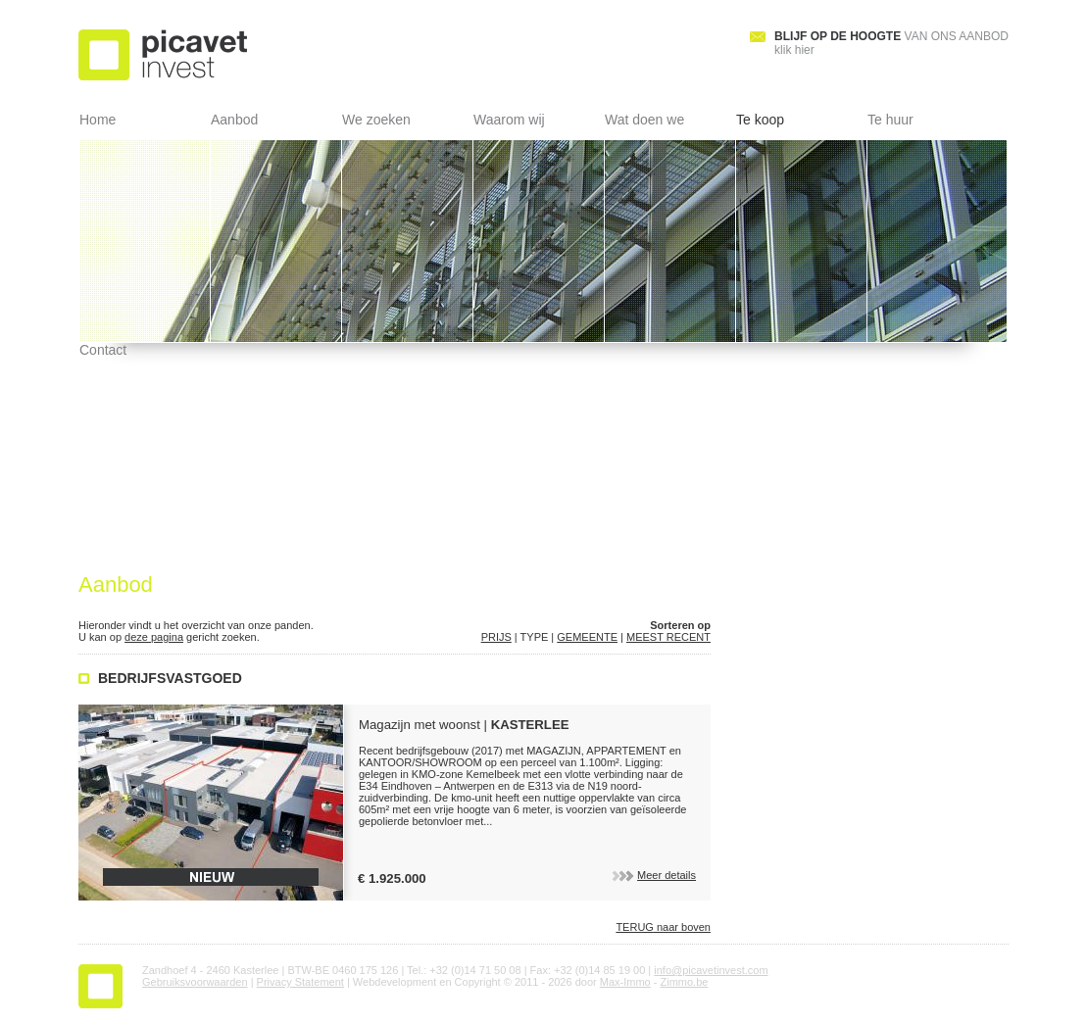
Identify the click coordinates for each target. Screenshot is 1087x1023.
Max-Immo (625, 982)
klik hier (891, 43)
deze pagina (153, 637)
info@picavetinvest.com (710, 970)
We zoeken (376, 119)
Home (97, 119)
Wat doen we (644, 119)
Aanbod (234, 119)
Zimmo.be (684, 982)
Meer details (652, 875)
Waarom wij (509, 119)
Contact (102, 350)
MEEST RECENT (668, 637)
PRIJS (496, 637)
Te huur (890, 119)
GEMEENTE (587, 637)
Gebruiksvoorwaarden (195, 982)
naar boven (663, 927)
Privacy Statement (300, 982)
